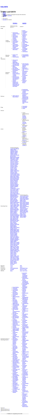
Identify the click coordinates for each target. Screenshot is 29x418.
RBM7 (18, 229)
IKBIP (15, 196)
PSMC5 (18, 227)
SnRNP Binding (16, 330)
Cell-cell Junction (24, 37)
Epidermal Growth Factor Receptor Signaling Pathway (25, 397)
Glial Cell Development (24, 401)
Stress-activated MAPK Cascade (25, 327)
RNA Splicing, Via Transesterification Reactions (16, 311)
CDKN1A (12, 169)
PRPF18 (11, 226)
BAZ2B (17, 155)
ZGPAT (11, 261)
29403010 (24, 131)
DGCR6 (17, 176)
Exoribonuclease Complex (16, 368)
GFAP (11, 190)
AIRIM (14, 149)
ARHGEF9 (12, 151)
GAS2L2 (18, 188)
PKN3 (14, 221)
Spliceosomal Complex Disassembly (15, 61)
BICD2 (15, 157)
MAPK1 (26, 208)
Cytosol (23, 33)
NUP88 (17, 217)
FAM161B (12, 185)
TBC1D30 (15, 245)
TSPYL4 (12, 253)
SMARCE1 (17, 239)
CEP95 (15, 171)
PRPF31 (15, 226)
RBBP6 (11, 229)
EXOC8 (16, 181)
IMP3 (11, 197)
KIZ (11, 201)
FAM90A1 (16, 186)
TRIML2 (15, 250)
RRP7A (15, 232)
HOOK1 (15, 194)
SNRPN (11, 242)
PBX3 (11, 219)
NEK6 (14, 216)
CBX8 (11, 160)
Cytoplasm (15, 40)
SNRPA (11, 241)
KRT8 (24, 23)
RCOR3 (11, 230)
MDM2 (14, 209)
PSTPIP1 (12, 228)
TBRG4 (11, 246)
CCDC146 (12, 163)
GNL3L (17, 190)
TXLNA (11, 254)
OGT (27, 210)
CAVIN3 (16, 159)
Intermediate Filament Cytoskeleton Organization (24, 274)
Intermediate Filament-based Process (25, 278)
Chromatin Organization (15, 364)
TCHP (24, 214)
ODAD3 (14, 218)
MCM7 (11, 209)
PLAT (21, 212)
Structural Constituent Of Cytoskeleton (15, 387)
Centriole (14, 326)
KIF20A (15, 199)
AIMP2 (11, 149)
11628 (11, 266)
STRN (14, 244)
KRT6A (11, 202)
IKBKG (21, 200)
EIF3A (11, 179)
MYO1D (16, 213)
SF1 (14, 235)
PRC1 (15, 225)
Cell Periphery (25, 51)
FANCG (11, 187)
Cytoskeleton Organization (15, 307)
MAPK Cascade (25, 353)
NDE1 (18, 214)
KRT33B (24, 205)
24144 (11, 265)
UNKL (15, 255)
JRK (13, 197)
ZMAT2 (14, 261)
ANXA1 (21, 196)
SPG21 (14, 243)
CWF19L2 (15, 175)
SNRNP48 (16, 240)
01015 (21, 266)
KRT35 (21, 206)
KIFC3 (16, 200)
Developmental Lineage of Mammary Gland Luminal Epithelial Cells (25, 95)
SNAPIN (12, 240)
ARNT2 (15, 152)
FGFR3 (21, 199)
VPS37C (14, 258)
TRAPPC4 (17, 249)
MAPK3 (25, 209)
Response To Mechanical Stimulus (24, 344)
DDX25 (11, 176)
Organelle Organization (15, 315)
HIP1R (18, 193)
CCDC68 (12, 166)
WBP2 (24, 217)
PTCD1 (15, 228)
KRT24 (21, 203)
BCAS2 (11, 156)
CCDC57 (12, 165)
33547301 (24, 116)
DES (14, 176)
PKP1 (27, 211)
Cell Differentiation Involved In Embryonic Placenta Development (25, 72)
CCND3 (11, 167)
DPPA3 (17, 177)
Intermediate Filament (24, 35)
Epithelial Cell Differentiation (25, 299)
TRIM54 (24, 216)
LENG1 (14, 204)
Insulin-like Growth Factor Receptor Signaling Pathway (25, 348)
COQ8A (15, 172)
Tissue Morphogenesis (25, 297)
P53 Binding (15, 376)
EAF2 (18, 178)
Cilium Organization (15, 332)
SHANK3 (16, 238)
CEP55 (15, 170)
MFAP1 (16, 210)
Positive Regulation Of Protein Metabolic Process (25, 386)
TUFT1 (15, 253)
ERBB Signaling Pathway (25, 352)
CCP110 (15, 168)
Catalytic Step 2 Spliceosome (16, 49)
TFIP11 (15, 23)
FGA (14, 187)
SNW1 (15, 242)
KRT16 (24, 202)
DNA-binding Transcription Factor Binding (15, 378)
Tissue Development (24, 369)
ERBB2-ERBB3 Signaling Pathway (25, 341)
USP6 (11, 256)
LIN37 (18, 204)
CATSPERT (12, 159)
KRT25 (24, 203)
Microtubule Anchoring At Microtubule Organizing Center (16, 358)
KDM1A (12, 199)
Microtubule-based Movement (16, 384)
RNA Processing (16, 65)
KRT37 (27, 206)
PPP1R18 (12, 225)
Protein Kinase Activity (25, 375)
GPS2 (11, 192)
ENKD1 (17, 179)
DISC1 (15, 177)
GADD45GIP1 (13, 188)
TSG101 (11, 251)
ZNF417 (11, 262)
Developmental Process (25, 318)
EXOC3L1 (12, 181)
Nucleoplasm (15, 35)
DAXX (18, 175)
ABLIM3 (17, 148)
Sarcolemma (24, 44)
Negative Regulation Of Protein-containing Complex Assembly (16, 73)
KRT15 (21, 202)
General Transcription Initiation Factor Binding (16, 352)
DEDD (24, 197)
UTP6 (11, 258)
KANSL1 (12, 198)
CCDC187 (16, 163)
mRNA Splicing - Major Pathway (16, 96)
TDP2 (18, 246)
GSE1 (17, 192)
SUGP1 (17, 244)
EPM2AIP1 (16, 180)
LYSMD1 (15, 207)
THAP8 (17, 247)
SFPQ (16, 235)
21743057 (24, 142)
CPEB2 (15, 173)
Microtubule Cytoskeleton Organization (15, 301)
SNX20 (17, 242)
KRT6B (14, 202)
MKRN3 (12, 211)
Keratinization (25, 89)
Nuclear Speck (15, 41)
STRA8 (11, 244)
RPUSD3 (12, 232)
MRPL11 (15, 211)
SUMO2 (21, 214)
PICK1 (11, 221)
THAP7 (14, 247)
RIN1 (18, 230)
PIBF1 (18, 220)
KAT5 (15, 198)
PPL (25, 212)
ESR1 (24, 198)
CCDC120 (16, 161)
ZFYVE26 (17, 260)
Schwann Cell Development (25, 325)
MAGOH (16, 208)
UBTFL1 (12, 255)
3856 (21, 265)
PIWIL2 (21, 211)
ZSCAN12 (12, 264)
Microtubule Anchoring (15, 355)
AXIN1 (11, 155)
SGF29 (14, 237)
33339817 (24, 115)
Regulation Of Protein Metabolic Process (25, 363)
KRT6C (18, 202)
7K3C (21, 270)
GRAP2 (14, 192)
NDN (11, 216)
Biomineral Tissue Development (16, 70)
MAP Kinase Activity (24, 323)
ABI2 (14, 148)
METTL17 (12, 210)
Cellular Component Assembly (15, 334)
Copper (23, 108)
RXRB (16, 233)
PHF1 (15, 220)
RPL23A (17, 231)
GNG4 (14, 190)
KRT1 (13, 201)
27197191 (24, 126)
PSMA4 (14, 227)
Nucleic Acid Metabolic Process (16, 324)
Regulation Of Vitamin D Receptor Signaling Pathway (15, 341)
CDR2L (15, 169)
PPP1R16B (17, 224)
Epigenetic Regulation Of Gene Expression (16, 374)
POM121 (12, 223)
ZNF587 (11, 263)
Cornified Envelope (24, 382)
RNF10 (11, 231)
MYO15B (12, 213)
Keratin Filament (25, 45)
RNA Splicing (15, 68)
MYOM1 (12, 214)
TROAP (21, 217)
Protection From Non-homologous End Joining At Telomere (16, 78)
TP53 (18, 248)
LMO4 (14, 206)
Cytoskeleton (15, 289)
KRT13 (24, 201)
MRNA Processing (15, 67)
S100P (11, 234)
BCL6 (14, 156)
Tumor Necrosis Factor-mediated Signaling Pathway (25, 65)
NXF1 (11, 218)
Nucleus (14, 34)
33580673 (24, 145)
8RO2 (11, 270)
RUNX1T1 (12, 233)
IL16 (17, 196)
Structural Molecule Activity (24, 290)
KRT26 (27, 203)
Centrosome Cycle (16, 369)
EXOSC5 (12, 182)
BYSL (14, 158)
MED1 (17, 209)
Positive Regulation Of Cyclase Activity (25, 390)
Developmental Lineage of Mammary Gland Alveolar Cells (25, 101)
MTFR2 (15, 212)
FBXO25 (27, 198)
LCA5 (17, 203)
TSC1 (18, 250)
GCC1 (11, 189)
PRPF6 (11, 227)
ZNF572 (15, 262)
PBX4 (14, 219)
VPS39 (17, 258)
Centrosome (15, 288)
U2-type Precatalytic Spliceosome (15, 346)
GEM (17, 189)
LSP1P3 (11, 207)
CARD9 (17, 158)
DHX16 (11, 177)
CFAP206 (12, 172)
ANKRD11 (12, 150)
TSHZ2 (11, 252)
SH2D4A (17, 237)
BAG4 (14, 155)
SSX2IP (17, 243)
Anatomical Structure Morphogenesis (25, 307)
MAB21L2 (12, 208)
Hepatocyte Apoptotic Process (24, 81)
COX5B (11, 173)
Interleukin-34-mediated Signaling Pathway (25, 379)
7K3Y (26, 270)
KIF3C (11, 200)
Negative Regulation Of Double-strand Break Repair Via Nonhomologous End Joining (16, 84)
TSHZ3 (14, 252)
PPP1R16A (12, 224)
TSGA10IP (16, 251)
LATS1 (14, 203)
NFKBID (17, 216)
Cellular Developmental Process (25, 310)
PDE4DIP (12, 220)
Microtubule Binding (15, 349)
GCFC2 (14, 189)
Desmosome (24, 336)
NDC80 (15, 214)
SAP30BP (15, 234)
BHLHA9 (12, 157)
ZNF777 (15, 263)
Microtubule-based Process (15, 293)
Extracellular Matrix (15, 43)
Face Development (24, 393)
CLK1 (21, 197)
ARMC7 (16, 151)
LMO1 (18, 205)
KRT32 (21, 205)
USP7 (14, 256)
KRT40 (24, 207)
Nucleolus (14, 38)
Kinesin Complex (16, 366)
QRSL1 (21, 213)
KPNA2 (21, 201)
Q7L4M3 (25, 269)
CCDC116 (12, 161)
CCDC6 (15, 165)
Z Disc (23, 43)
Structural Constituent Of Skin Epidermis (25, 281)
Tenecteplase (24, 106)
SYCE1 (11, 245)
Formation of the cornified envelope (25, 91)
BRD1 (11, 158)
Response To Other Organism (25, 68)
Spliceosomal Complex (15, 37)
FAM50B (16, 185)
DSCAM (12, 178)
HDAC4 (15, 193)
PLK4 (17, 221)
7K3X (23, 270)
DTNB (15, 178)
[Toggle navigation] (0, 10)
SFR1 (11, 237)
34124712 (24, 140)
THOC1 (11, 248)
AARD (11, 148)
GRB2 (24, 199)
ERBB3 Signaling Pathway (24, 338)
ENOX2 (11, 180)
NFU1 (11, 217)
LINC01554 (22, 208)
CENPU (11, 170)
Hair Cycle (24, 360)
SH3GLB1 (12, 238)
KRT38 (21, 207)
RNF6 (14, 231)
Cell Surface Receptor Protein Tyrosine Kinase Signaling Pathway (25, 357)
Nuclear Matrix (25, 42)
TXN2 (15, 254)
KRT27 (21, 204)
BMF (18, 157)
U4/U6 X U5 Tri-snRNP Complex (16, 329)
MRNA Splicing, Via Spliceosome (16, 64)
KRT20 (16, 201)
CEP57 (18, 170)
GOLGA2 (16, 191)
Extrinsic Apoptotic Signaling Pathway (24, 78)
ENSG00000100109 (14, 268)
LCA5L (11, 204)
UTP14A (17, 256)
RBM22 (14, 229)
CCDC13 (16, 162)
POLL (11, 222)
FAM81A (12, 186)
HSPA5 (27, 199)
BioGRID (5, 19)
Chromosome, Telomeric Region (16, 33)
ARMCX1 (12, 152)
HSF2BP (12, 196)
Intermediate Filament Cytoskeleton (24, 47)
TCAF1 (14, 246)
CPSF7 (18, 173)
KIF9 (14, 200)
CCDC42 (16, 164)
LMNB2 (14, 205)
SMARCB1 (12, 239)
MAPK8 (21, 210)
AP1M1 (16, 150)
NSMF (14, 217)
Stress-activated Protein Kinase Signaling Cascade (25, 333)
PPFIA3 (15, 223)
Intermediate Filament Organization (15, 381)
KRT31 (27, 204)
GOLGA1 (12, 191)
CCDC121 (12, 162)
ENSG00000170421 (24, 268)
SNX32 (11, 243)
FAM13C (16, 183)
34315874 (24, 118)
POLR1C (14, 222)
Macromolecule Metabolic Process (16, 362)
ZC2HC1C (12, 260)
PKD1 (24, 211)
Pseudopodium (25, 373)
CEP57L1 (12, 171)
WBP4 (18, 259)
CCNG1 (15, 167)
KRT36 (24, 206)
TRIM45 (12, 250)
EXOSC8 (12, 183)
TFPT (11, 247)
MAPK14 (22, 209)
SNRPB (14, 241)
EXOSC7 (16, 182)
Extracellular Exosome (24, 50)
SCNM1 (11, 235)
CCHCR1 (16, 166)
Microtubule (15, 338)
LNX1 (17, 206)
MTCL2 (11, 212)
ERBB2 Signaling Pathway (24, 329)
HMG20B (12, 194)
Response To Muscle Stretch (25, 406)
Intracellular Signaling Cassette (24, 366)
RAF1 (24, 213)
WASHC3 (14, 259)
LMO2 (11, 206)
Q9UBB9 (12, 269)
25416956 (9, 15)
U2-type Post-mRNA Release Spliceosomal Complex (16, 46)
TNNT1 (15, 248)
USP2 (18, 255)
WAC (11, 259)
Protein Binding (16, 56)
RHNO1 (15, 230)
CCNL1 (11, 168)
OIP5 (17, 218)
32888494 (24, 135)
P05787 (21, 269)
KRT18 (27, 202)
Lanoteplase (24, 107)
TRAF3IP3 (12, 249)
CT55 (11, 175)
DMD (26, 197)
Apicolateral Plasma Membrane (24, 40)
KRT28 (24, 204)
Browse (4, 13)
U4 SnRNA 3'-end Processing (16, 390)
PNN (23, 212)
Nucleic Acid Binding (15, 55)
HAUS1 (11, 193)
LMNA (11, 205)
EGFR (21, 198)
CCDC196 (12, 164)
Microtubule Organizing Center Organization (16, 321)
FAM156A (12, 184)
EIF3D (14, 179)
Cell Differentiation (25, 313)
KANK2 (16, 197)
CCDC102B (15, 160)
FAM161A (17, 184)
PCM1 (16, 219)
